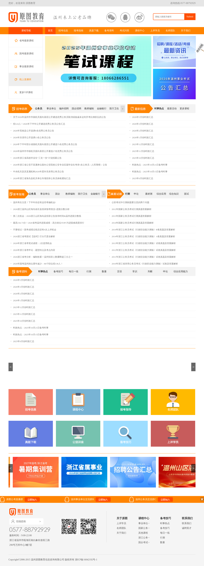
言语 (119, 271)
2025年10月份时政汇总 (142, 157)
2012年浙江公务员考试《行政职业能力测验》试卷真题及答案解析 (142, 249)
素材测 (148, 194)
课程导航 (26, 30)
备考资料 (109, 30)
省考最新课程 (26, 40)
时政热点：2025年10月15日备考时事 (148, 170)
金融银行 (101, 108)
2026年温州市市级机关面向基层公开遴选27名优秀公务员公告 (42, 150)
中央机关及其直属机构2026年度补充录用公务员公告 (37, 170)
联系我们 (186, 523)
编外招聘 (64, 108)
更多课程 (184, 108)
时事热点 (159, 108)
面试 (186, 194)
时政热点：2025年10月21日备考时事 (148, 163)
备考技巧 (58, 271)
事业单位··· (144, 523)
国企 (57, 194)
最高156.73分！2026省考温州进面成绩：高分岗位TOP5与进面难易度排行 (47, 221)
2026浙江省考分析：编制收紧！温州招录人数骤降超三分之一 (42, 256)
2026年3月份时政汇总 (141, 123)
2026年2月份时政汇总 (141, 129)
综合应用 (161, 194)
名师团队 (170, 30)
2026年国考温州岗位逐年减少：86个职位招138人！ (37, 262)
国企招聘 (76, 108)
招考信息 (63, 30)
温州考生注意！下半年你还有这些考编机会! (33, 201)
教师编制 (89, 108)
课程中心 (139, 30)
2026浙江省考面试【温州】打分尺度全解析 (33, 235)
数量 (104, 271)
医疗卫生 (114, 108)
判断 (150, 271)
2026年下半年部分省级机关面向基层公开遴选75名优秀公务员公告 (44, 143)
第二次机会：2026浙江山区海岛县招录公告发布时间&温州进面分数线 (46, 215)
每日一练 (73, 271)
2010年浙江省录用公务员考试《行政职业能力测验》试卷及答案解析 (143, 262)
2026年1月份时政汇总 (141, 136)
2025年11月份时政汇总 (142, 150)
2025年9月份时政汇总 (141, 177)
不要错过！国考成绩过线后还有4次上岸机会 (33, 228)
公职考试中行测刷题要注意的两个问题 (129, 201)
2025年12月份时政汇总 (142, 143)
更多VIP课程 (26, 92)
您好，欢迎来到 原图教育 (21, 3)
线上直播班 (25, 79)
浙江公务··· (144, 537)
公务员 (38, 108)
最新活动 (172, 108)
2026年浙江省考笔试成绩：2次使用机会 (31, 242)
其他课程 (143, 533)
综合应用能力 (181, 271)
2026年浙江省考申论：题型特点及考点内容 (33, 249)
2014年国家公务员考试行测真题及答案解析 (131, 221)
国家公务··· (144, 528)
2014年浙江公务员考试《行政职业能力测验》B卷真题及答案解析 (142, 228)
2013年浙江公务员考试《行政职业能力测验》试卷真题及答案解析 (142, 242)
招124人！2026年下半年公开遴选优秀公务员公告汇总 (38, 123)
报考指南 (78, 30)
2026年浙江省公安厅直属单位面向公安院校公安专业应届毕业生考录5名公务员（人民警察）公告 (59, 163)
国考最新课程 (26, 53)
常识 (134, 271)
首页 (50, 30)
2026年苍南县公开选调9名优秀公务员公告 (32, 129)
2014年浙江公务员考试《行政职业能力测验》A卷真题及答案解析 (142, 235)
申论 (136, 194)
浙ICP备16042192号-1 (86, 559)
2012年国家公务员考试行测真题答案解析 (130, 208)
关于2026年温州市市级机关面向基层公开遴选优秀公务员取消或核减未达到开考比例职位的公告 (58, 116)
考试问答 (124, 30)
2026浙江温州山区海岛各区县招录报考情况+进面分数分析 (40, 208)
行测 (127, 194)
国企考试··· (144, 542)
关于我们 (185, 30)
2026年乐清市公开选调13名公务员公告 (31, 136)
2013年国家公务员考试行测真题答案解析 (130, 215)
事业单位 (51, 108)
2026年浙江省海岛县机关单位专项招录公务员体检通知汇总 (41, 177)
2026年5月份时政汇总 (141, 116)
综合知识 (174, 194)
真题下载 (94, 30)
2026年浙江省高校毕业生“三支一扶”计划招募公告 (36, 157)
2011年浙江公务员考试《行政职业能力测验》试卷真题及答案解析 (142, 256)
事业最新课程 (26, 66)
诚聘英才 (186, 528)
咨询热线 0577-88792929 (183, 3)
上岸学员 (155, 30)
